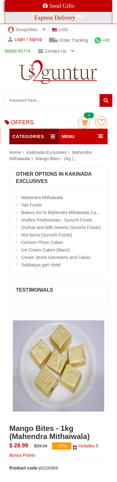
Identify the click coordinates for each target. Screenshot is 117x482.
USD (60, 29)
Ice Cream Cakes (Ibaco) (45, 249)
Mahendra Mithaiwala (42, 197)
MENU (68, 136)
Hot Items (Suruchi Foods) (46, 234)
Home (15, 152)
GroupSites (22, 29)
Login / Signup (25, 39)
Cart (84, 122)
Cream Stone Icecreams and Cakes (55, 257)
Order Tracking (68, 40)
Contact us (52, 51)
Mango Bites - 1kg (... (56, 158)
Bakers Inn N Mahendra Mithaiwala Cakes (62, 212)
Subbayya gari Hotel (41, 264)
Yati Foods (31, 205)
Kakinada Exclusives (47, 152)
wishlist (101, 122)
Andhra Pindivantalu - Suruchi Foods (56, 219)
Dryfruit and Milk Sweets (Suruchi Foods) (60, 227)
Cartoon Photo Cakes (42, 242)
